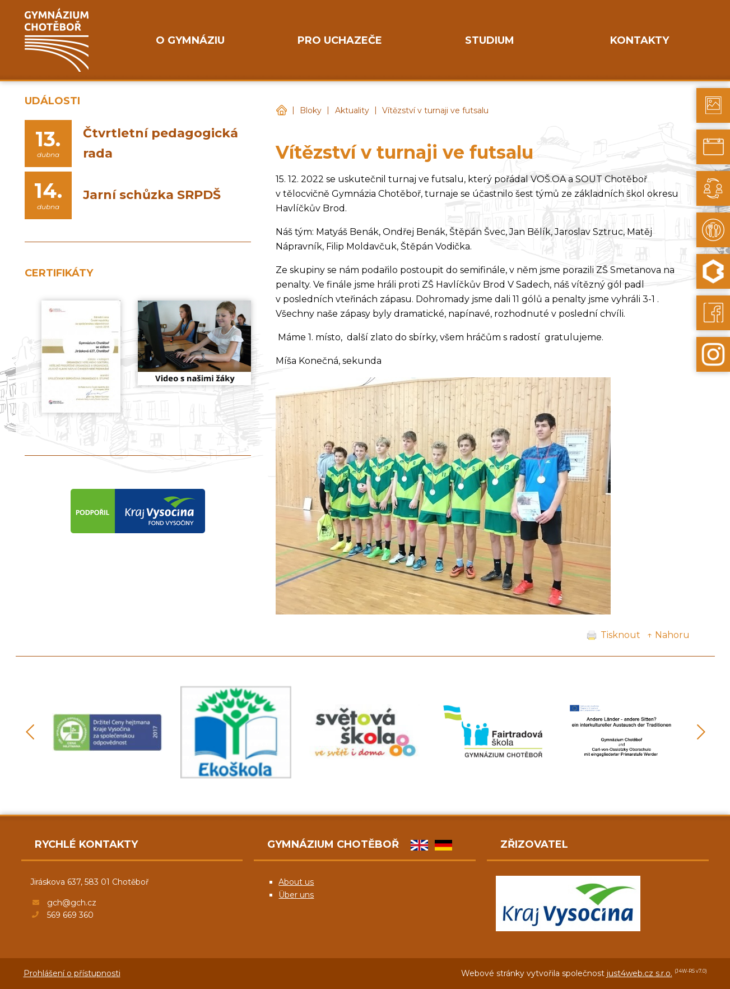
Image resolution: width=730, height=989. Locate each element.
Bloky (311, 110)
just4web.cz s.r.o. (639, 973)
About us (296, 882)
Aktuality (352, 110)
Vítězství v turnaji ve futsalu (435, 110)
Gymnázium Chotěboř (281, 110)
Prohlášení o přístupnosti (72, 973)
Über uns (296, 895)
